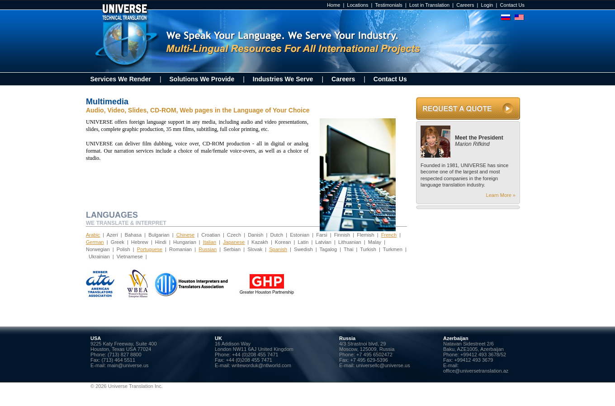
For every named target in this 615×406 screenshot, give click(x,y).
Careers (465, 5)
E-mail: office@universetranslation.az (475, 368)
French (389, 235)
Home (333, 5)
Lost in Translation (429, 5)
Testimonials (388, 5)
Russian (208, 249)
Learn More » (501, 195)
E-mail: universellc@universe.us (374, 365)
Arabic (93, 235)
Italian (209, 242)
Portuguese (149, 249)
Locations (357, 5)
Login (487, 5)
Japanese (234, 242)
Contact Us (512, 5)
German (95, 242)
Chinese (185, 235)
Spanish (278, 249)
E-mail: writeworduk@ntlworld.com (253, 365)
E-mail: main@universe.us (119, 365)
